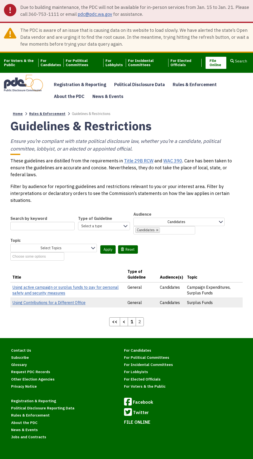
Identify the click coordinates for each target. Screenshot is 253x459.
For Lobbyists (114, 63)
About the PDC (69, 96)
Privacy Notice (24, 386)
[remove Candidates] (157, 230)
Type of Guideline (95, 218)
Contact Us (21, 350)
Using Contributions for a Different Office (48, 302)
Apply (108, 249)
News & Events (107, 96)
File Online (215, 62)
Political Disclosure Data (139, 84)
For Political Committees (77, 63)
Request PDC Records (30, 371)
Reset (128, 249)
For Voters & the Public (19, 63)
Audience (142, 214)
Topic (15, 240)
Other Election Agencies (33, 379)
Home (18, 114)
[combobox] (164, 230)
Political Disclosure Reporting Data (42, 408)
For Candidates (51, 63)
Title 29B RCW (138, 161)
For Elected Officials (180, 63)
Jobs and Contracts (28, 437)
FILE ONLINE (137, 422)
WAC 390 (172, 161)
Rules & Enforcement (195, 84)
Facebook (138, 402)
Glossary (19, 364)
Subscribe (20, 357)
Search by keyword (28, 218)
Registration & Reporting (80, 84)
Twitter (136, 413)
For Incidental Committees (141, 63)
